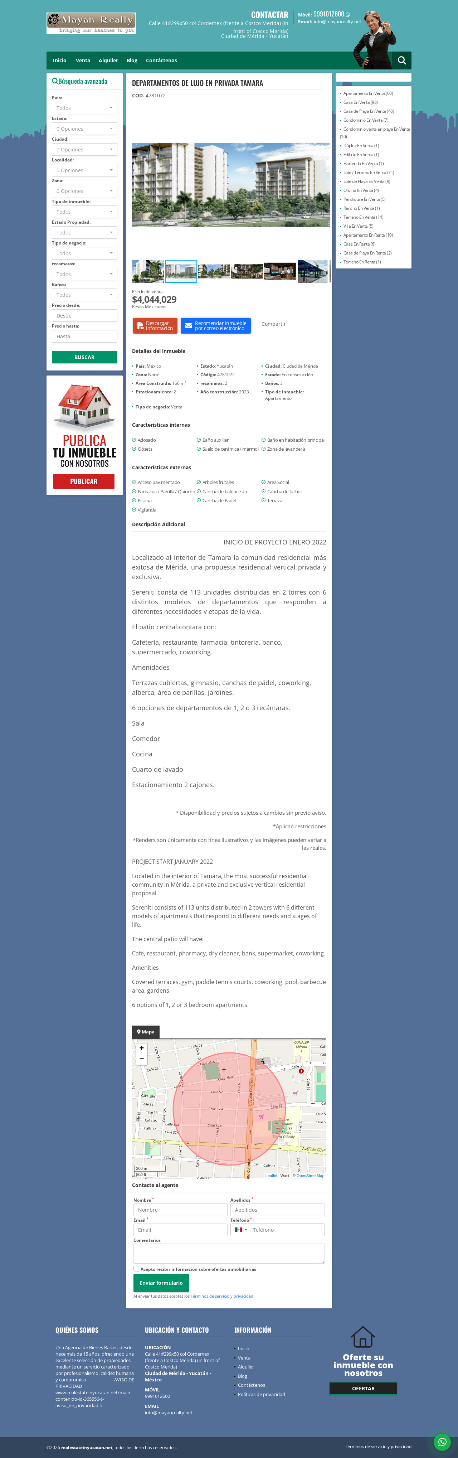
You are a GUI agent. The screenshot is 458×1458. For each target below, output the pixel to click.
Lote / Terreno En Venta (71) (369, 172)
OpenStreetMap (311, 1175)
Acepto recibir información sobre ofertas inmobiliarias (198, 1269)
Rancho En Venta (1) (362, 208)
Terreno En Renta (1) (362, 262)
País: (57, 98)
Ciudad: (60, 139)
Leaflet (271, 1175)
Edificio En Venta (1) (361, 154)
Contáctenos (161, 60)
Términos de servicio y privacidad (222, 1296)
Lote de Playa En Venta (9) (367, 181)
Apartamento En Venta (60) (368, 93)
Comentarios (147, 1240)
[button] (324, 116)
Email (140, 1220)
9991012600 (328, 13)
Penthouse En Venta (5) (365, 199)
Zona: (57, 181)
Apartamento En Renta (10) (368, 235)
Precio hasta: (65, 326)
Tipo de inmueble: (71, 201)
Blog (132, 60)
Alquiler (108, 60)
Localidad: (63, 160)
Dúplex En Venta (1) (361, 145)
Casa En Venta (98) (361, 102)
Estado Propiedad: (71, 222)
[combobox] (84, 108)
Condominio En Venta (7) (366, 120)
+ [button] (141, 1048)
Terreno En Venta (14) (364, 217)
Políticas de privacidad (261, 1394)
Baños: (59, 284)
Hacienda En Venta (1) (364, 163)
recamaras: (63, 264)
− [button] (141, 1059)
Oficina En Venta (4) (361, 190)
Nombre (143, 1200)
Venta (83, 60)
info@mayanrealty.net (169, 1412)
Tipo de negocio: (69, 243)
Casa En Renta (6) (360, 244)
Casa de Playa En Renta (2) (368, 253)
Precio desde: (66, 305)
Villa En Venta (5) (359, 226)
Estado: (59, 118)
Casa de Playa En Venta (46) (369, 111)
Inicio (60, 60)
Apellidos (241, 1200)
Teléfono (241, 1220)
